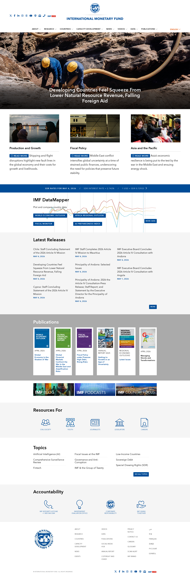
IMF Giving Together (141, 512)
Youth (70, 429)
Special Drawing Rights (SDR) (132, 465)
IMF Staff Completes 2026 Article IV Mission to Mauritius (93, 251)
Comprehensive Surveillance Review (48, 461)
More (152, 306)
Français (153, 539)
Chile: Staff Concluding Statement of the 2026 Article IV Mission (51, 251)
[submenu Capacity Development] (102, 29)
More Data (150, 221)
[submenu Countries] (72, 29)
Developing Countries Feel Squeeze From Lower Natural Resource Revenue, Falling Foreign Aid (95, 95)
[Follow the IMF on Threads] (26, 15)
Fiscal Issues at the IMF (87, 454)
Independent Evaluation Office (79, 512)
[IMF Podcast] (35, 15)
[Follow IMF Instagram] (22, 15)
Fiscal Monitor (43, 223)
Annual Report (107, 551)
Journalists (95, 429)
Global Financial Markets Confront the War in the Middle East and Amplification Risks (63, 363)
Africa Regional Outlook (89, 215)
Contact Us (133, 536)
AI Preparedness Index (87, 223)
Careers (144, 429)
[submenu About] (40, 29)
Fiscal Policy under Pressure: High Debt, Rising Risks (84, 358)
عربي (150, 529)
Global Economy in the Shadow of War (42, 357)
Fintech (37, 468)
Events (77, 556)
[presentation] (95, 71)
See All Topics (141, 474)
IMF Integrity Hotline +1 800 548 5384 (49, 512)
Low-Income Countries (128, 454)
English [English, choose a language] (175, 29)
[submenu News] (113, 29)
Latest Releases (49, 240)
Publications (148, 29)
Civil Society (45, 429)
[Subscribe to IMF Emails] (40, 15)
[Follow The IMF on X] (11, 15)
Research (49, 29)
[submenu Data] (137, 29)
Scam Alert (132, 551)
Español (152, 553)
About (35, 29)
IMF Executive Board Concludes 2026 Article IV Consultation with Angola (135, 271)
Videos (121, 29)
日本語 (151, 544)
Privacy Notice (131, 530)
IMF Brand (132, 556)
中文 (150, 534)
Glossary (132, 546)
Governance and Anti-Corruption (86, 461)
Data (133, 29)
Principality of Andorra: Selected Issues (92, 266)
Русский (153, 548)
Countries (65, 29)
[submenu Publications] (156, 29)
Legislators (120, 429)
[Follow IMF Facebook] (14, 15)
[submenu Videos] (126, 29)
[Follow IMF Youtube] (31, 15)
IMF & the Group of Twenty (89, 468)
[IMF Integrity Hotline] (44, 15)
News (109, 29)
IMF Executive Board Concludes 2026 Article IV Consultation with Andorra (135, 252)
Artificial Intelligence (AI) (46, 454)
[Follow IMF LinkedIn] (18, 15)
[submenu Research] (55, 29)
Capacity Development (89, 29)
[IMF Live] (51, 16)
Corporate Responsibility (110, 512)
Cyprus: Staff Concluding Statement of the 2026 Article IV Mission (50, 290)
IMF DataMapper (51, 200)
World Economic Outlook (50, 215)
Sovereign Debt (124, 460)
